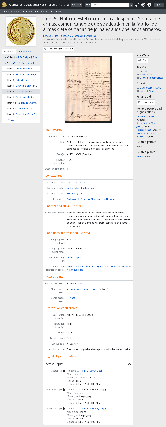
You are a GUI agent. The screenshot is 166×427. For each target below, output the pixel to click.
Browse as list (145, 74)
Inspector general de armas (84, 289)
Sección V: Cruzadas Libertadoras (78, 35)
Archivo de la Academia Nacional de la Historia (91, 199)
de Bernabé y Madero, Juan (81, 187)
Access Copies (55, 364)
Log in (158, 4)
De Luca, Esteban (76, 182)
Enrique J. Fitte (50, 35)
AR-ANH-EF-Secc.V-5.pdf (89, 370)
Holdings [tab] (8, 51)
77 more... (12, 119)
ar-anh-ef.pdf (74, 257)
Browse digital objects (150, 77)
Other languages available (57, 48)
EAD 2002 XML (146, 91)
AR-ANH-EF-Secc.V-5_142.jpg (92, 408)
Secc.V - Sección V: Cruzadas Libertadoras (35, 62)
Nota (72, 297)
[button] (137, 5)
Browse (76, 4)
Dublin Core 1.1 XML (149, 87)
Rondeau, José (74, 193)
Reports (142, 71)
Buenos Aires (77, 283)
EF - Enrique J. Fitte (27, 57)
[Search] (110, 5)
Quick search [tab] (24, 51)
